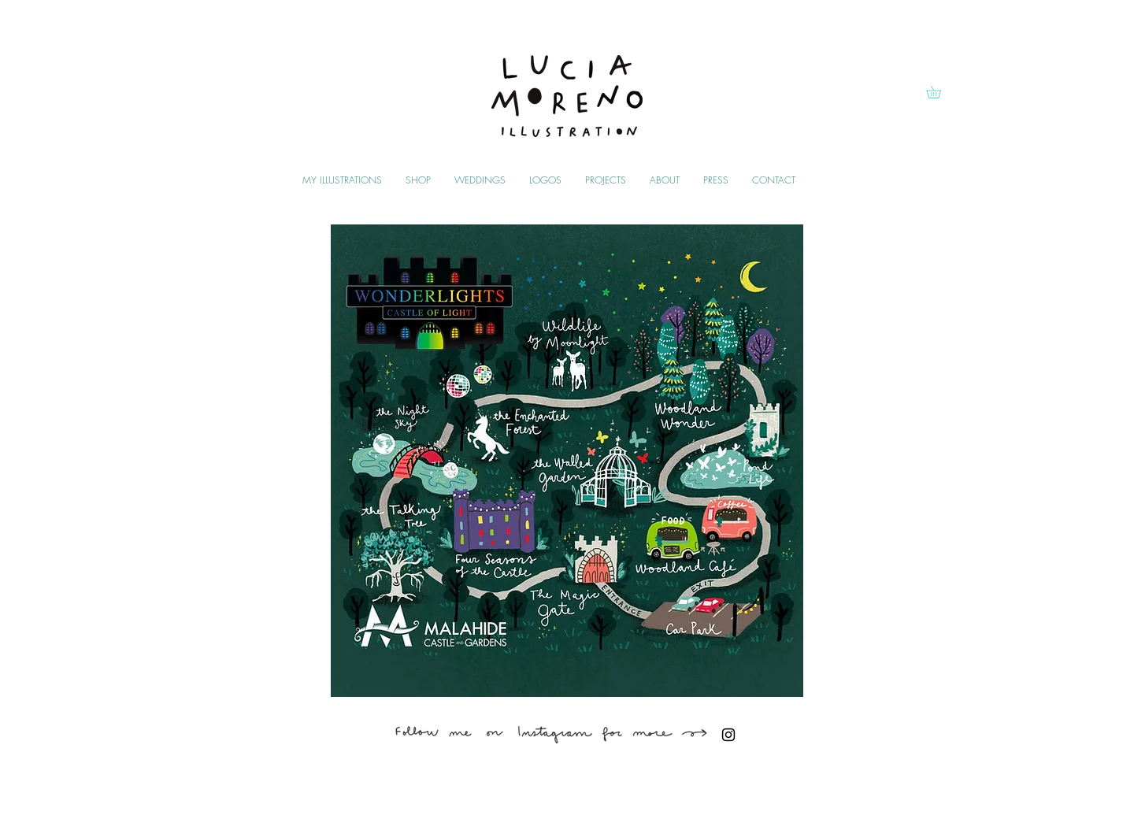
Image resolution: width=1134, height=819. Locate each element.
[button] (939, 92)
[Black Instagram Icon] (728, 734)
